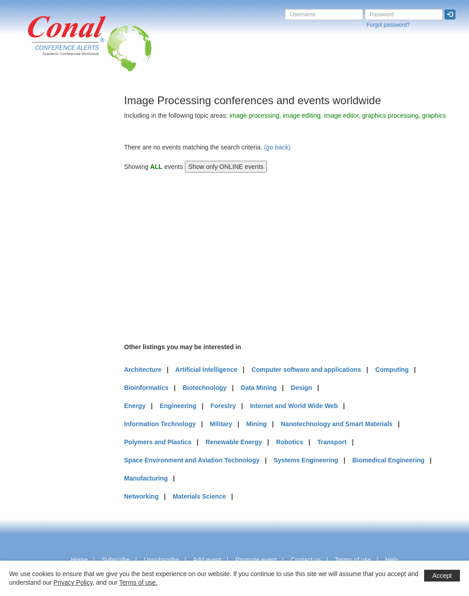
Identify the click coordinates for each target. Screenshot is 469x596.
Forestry (223, 405)
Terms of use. (138, 582)
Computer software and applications (306, 369)
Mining (256, 424)
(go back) (277, 147)
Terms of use (353, 559)
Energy (134, 405)
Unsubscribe (161, 559)
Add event (207, 559)
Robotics (289, 442)
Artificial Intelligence (206, 369)
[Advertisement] (43, 230)
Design (301, 387)
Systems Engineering (306, 460)
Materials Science (199, 496)
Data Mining (258, 387)
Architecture (142, 369)
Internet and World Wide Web (294, 405)
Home (79, 559)
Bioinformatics (146, 387)
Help (391, 559)
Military (221, 424)
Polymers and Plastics (158, 442)
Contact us (305, 559)
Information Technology (160, 424)
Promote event (255, 559)
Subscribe (116, 559)
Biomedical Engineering (388, 460)
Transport (332, 442)
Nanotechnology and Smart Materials (337, 424)
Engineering (178, 405)
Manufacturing (146, 478)
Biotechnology (205, 387)
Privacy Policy (72, 582)
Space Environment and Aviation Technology (192, 460)
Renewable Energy (234, 442)
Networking (141, 496)
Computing (392, 369)
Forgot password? (388, 25)
